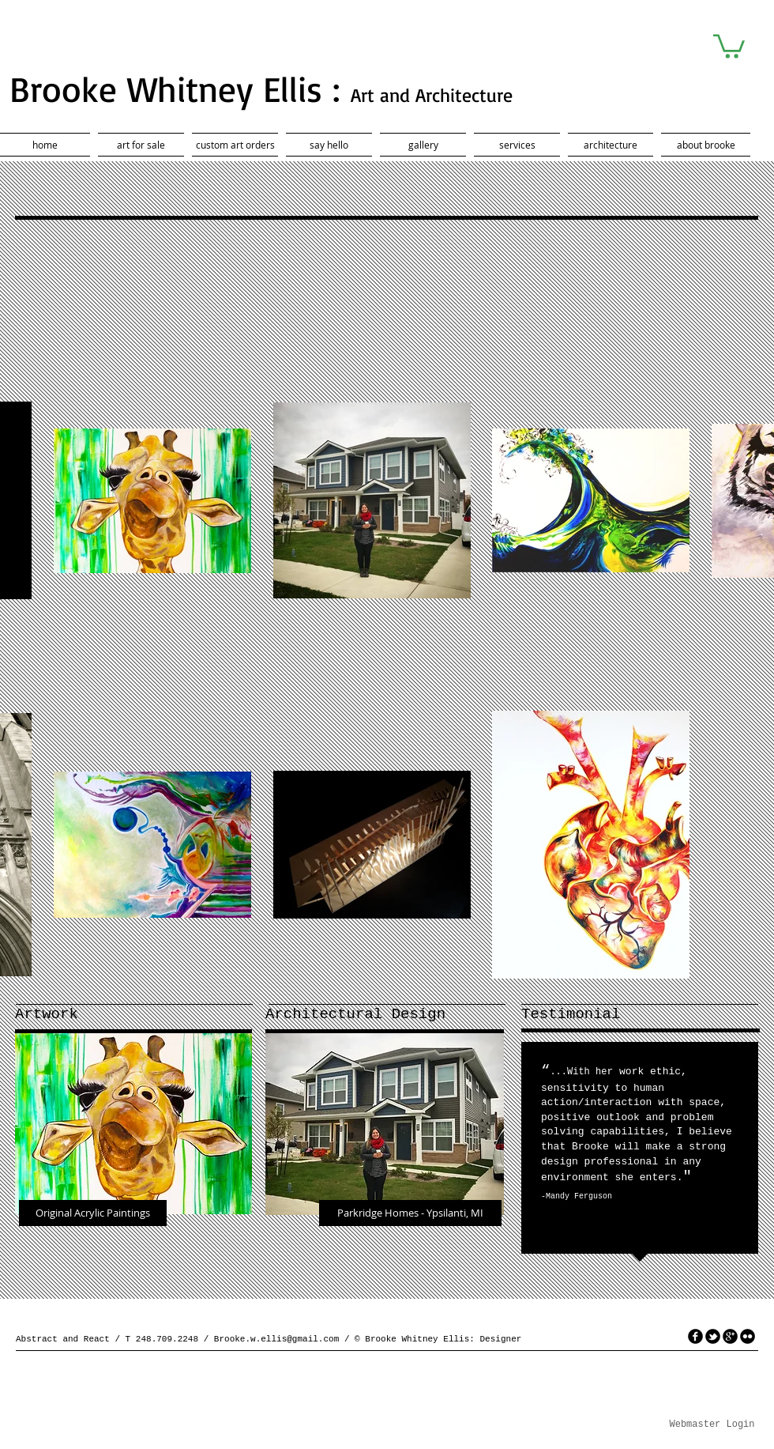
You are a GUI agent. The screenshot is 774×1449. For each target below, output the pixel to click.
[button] (729, 45)
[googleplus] (730, 1336)
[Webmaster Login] (712, 1425)
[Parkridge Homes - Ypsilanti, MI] (410, 1213)
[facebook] (695, 1336)
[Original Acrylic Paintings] (93, 1213)
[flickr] (747, 1336)
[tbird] (712, 1336)
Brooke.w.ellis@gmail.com (276, 1339)
